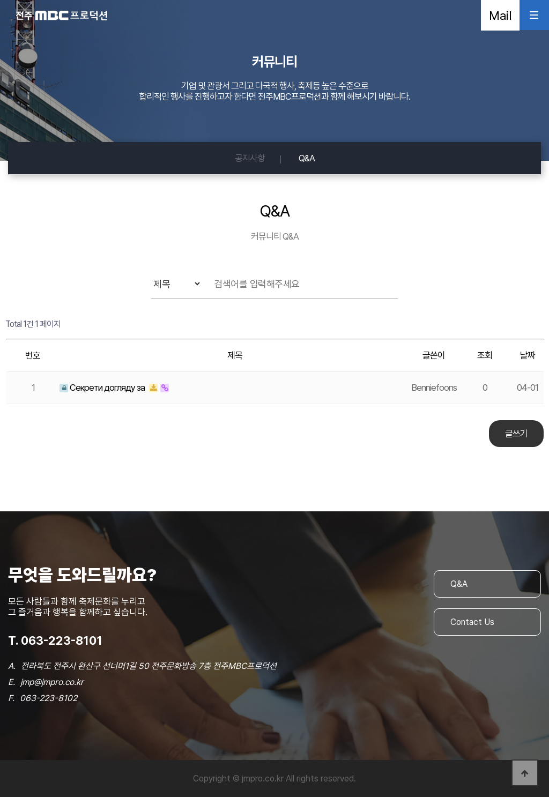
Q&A (307, 158)
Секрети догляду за (103, 387)
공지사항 (250, 158)
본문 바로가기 (0, 0)
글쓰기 (516, 433)
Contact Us (472, 622)
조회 (484, 355)
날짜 (527, 355)
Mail (500, 15)
